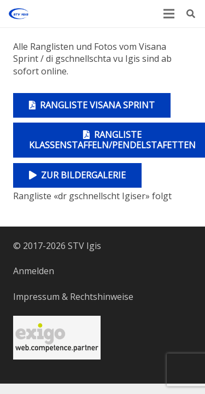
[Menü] (168, 13)
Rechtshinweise (101, 297)
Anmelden (33, 271)
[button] (191, 13)
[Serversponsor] (57, 338)
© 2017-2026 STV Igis (57, 246)
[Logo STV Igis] (18, 13)
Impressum (36, 297)
